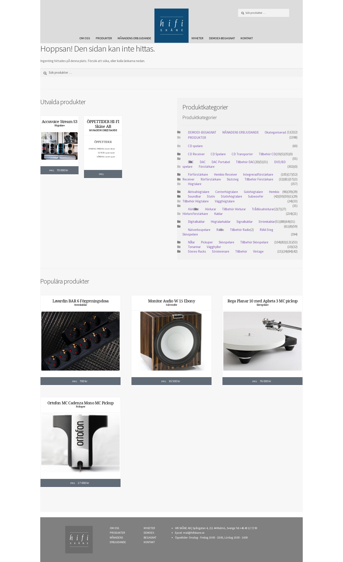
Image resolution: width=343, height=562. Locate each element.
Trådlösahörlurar (263, 209)
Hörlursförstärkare (195, 214)
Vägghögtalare (225, 201)
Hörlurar (193, 209)
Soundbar (194, 196)
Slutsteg (233, 179)
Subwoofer (255, 196)
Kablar (218, 214)
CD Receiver (196, 154)
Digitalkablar (196, 221)
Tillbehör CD (267, 154)
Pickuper (207, 242)
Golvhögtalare (253, 192)
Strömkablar (267, 221)
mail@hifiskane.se (193, 533)
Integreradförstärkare (258, 174)
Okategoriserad (275, 132)
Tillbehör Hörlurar (234, 209)
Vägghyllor (214, 247)
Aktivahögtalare (198, 192)
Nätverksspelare (199, 230)
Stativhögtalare (231, 196)
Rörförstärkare (211, 179)
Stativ (211, 196)
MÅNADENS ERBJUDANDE (134, 38)
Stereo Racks (197, 251)
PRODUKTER (104, 38)
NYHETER (197, 38)
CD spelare (195, 146)
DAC (203, 162)
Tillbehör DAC (245, 162)
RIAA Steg (266, 230)
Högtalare (59, 125)
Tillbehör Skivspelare (254, 242)
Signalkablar (244, 221)
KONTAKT (247, 38)
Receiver (188, 179)
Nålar (191, 242)
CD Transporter (242, 154)
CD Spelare (218, 154)
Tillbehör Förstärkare (259, 179)
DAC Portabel (221, 162)
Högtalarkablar (221, 221)
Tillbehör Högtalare (195, 201)
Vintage (258, 251)
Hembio (274, 192)
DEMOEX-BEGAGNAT (222, 38)
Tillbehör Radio (240, 230)
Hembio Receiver (225, 174)
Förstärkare (207, 166)
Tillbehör (241, 251)
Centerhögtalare (226, 192)
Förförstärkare (198, 174)
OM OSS (84, 38)
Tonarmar (194, 247)
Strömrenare (220, 251)
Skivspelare (190, 234)
